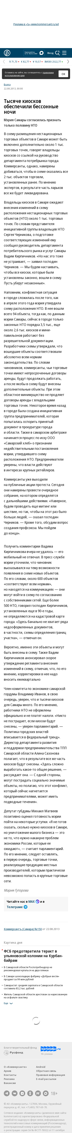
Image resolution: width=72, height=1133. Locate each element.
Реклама (9, 1079)
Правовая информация (50, 1075)
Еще (9, 1003)
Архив (7, 1071)
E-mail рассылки (46, 1079)
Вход (50, 53)
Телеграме (17, 907)
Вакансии (10, 1083)
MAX (33, 901)
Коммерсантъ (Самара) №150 (23, 929)
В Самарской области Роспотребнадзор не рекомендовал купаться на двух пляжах (28, 968)
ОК (63, 74)
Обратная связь (46, 1071)
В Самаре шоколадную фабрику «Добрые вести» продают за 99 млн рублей (31, 977)
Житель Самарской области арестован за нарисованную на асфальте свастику (35, 996)
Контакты (10, 1075)
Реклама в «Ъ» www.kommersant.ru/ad (36, 24)
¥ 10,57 (37, 61)
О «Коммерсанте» (15, 1067)
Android (40, 1067)
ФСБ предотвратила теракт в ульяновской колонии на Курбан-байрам (33, 955)
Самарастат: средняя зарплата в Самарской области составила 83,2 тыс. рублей (33, 987)
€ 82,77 (25, 61)
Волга (7, 84)
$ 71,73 (13, 61)
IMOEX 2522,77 (53, 61)
